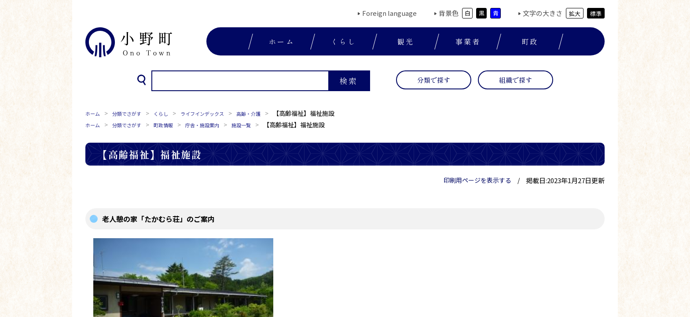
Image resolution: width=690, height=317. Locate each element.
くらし (343, 41)
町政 (529, 41)
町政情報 (177, 124)
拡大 (574, 13)
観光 (405, 41)
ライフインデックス (224, 113)
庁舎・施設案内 (224, 124)
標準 (596, 13)
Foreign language (389, 13)
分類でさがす (134, 113)
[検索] (239, 81)
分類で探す (433, 80)
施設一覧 (270, 124)
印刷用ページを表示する (477, 180)
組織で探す (515, 80)
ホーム (281, 41)
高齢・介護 (279, 113)
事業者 (468, 41)
